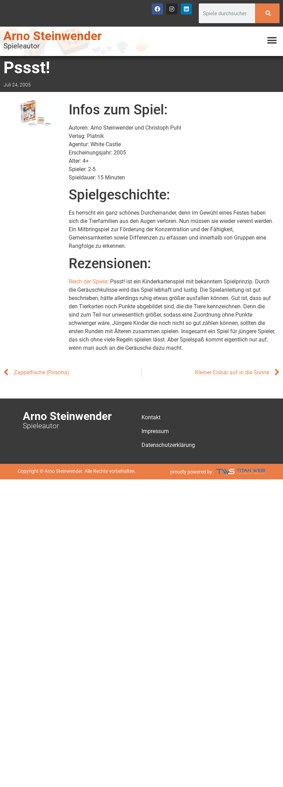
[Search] (267, 13)
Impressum (155, 431)
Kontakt (151, 417)
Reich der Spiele (88, 281)
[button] (272, 40)
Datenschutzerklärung (168, 445)
